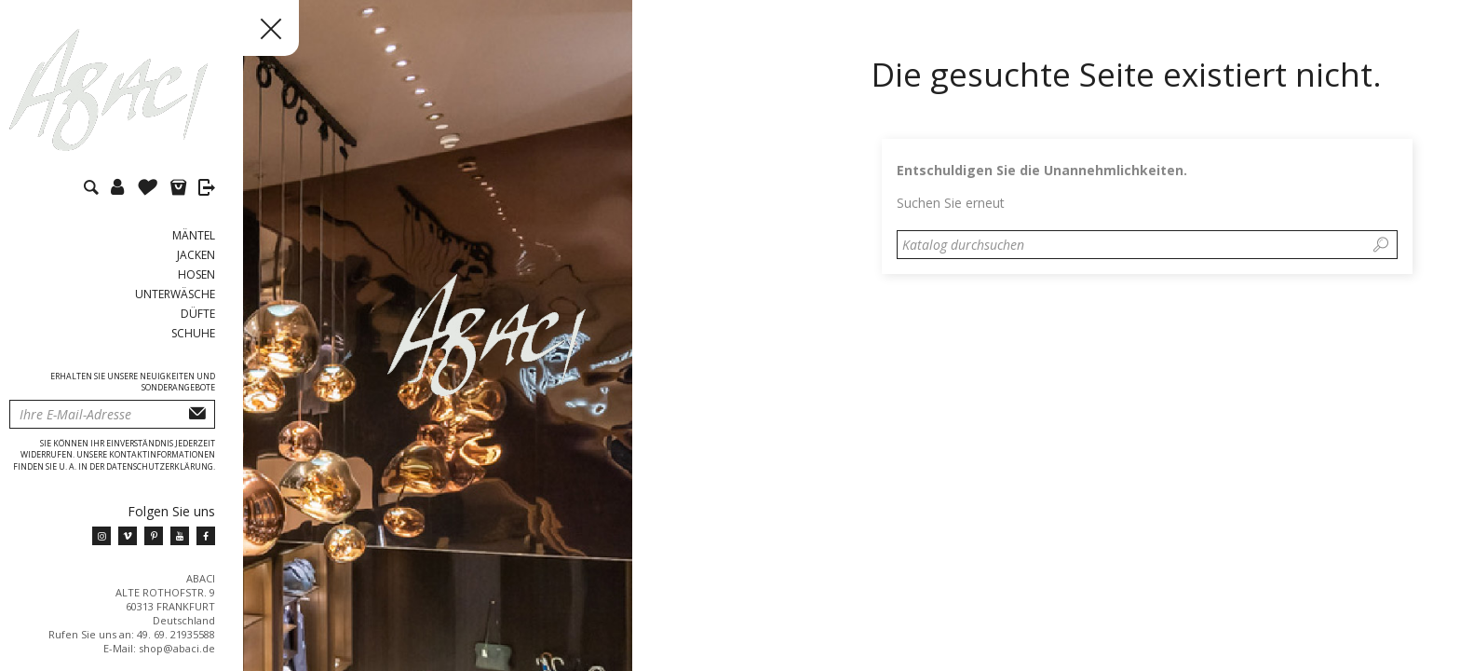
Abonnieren (197, 414)
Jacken (196, 255)
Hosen (196, 274)
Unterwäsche (175, 294)
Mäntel (193, 235)
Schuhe (193, 333)
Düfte (198, 314)
